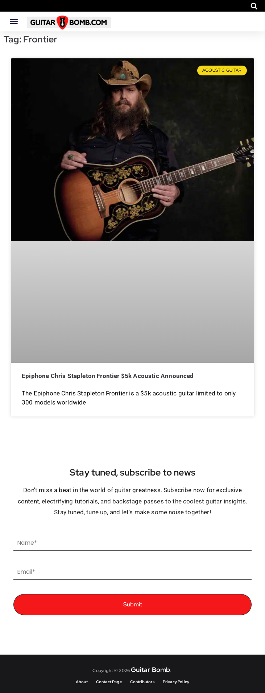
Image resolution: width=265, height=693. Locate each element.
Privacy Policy (176, 681)
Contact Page (109, 681)
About (82, 681)
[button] (254, 6)
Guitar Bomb (150, 669)
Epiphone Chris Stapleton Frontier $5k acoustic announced (108, 375)
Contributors (142, 681)
